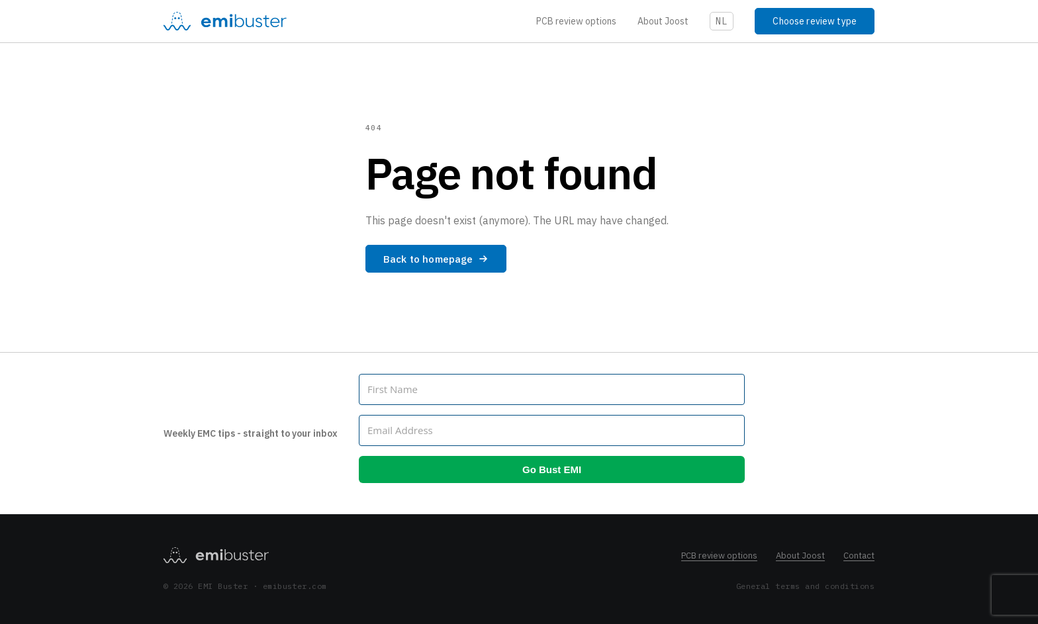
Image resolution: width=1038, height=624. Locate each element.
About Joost (662, 21)
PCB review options (576, 21)
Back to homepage (436, 259)
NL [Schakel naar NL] (722, 21)
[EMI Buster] (225, 21)
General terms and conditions (805, 586)
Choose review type (815, 21)
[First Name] (552, 389)
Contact (858, 555)
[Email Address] (552, 430)
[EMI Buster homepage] (216, 555)
